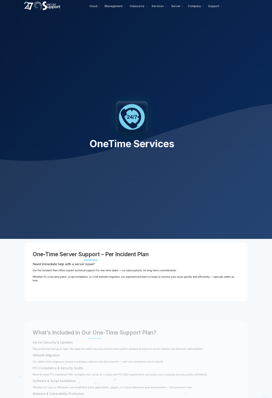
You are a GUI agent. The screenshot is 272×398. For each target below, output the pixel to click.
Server (176, 6)
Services (158, 6)
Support (214, 6)
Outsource (137, 6)
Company (195, 6)
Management (114, 6)
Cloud (93, 6)
